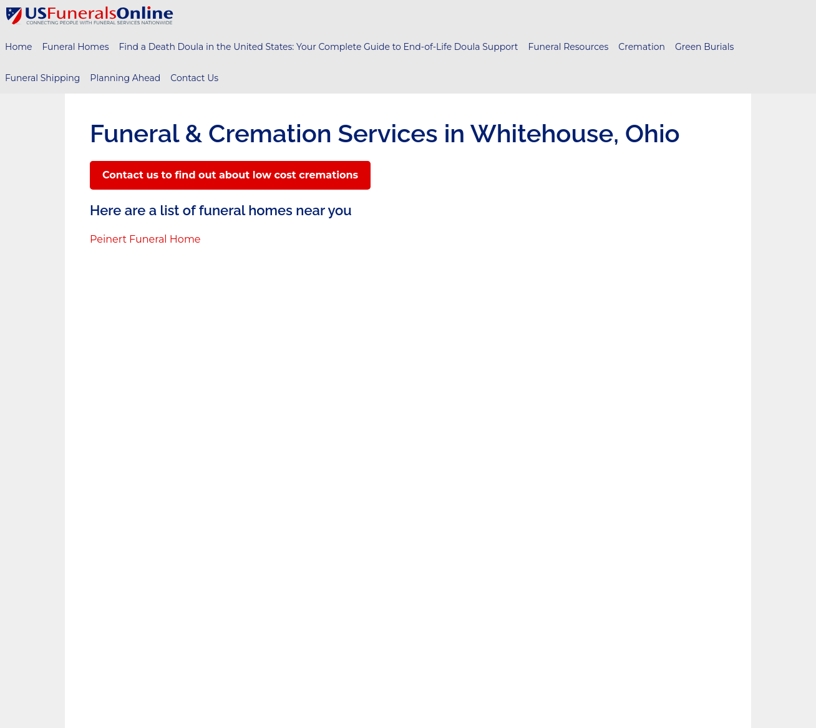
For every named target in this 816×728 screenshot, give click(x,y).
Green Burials (704, 46)
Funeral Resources (568, 46)
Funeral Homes (75, 46)
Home (18, 46)
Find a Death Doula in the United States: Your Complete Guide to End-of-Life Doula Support (318, 46)
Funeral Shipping (42, 78)
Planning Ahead (125, 78)
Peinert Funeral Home (145, 239)
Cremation (641, 46)
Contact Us (194, 78)
